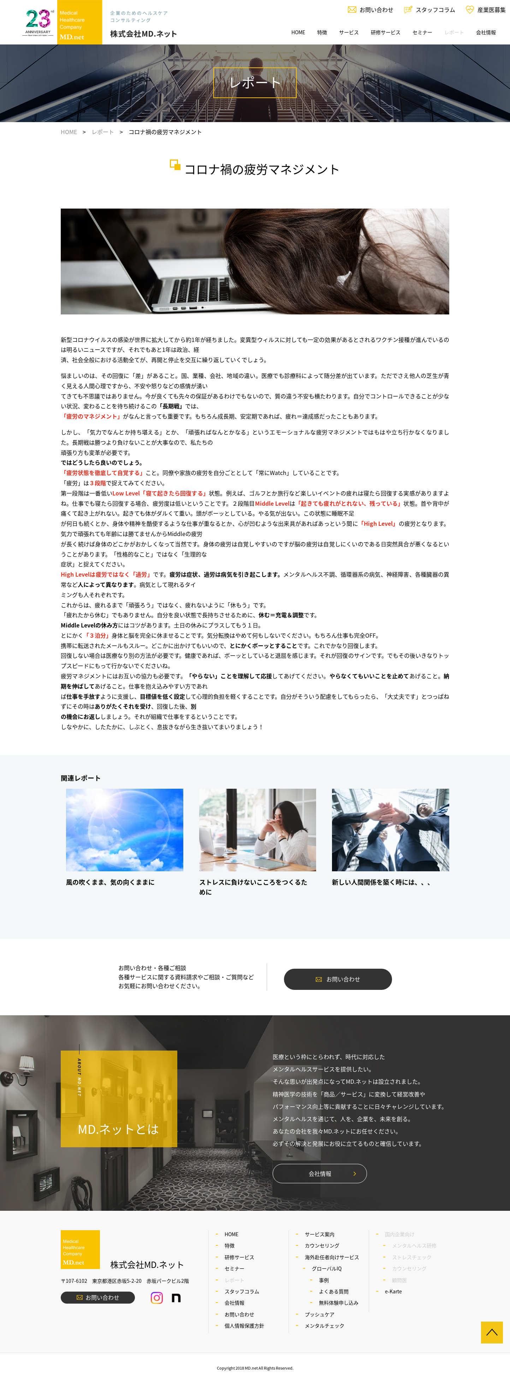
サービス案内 (319, 1234)
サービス (349, 32)
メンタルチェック (324, 1325)
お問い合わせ (376, 9)
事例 (324, 1279)
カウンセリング (322, 1245)
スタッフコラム (435, 9)
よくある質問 (334, 1291)
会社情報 (486, 32)
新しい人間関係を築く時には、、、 (383, 882)
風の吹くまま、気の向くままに (110, 882)
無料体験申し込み (338, 1302)
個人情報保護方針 (244, 1325)
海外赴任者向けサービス (332, 1257)
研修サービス (386, 32)
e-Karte (393, 1291)
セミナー (422, 32)
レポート (102, 131)
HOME (298, 32)
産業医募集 (492, 9)
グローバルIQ (327, 1268)
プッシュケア (319, 1314)
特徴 (322, 32)
